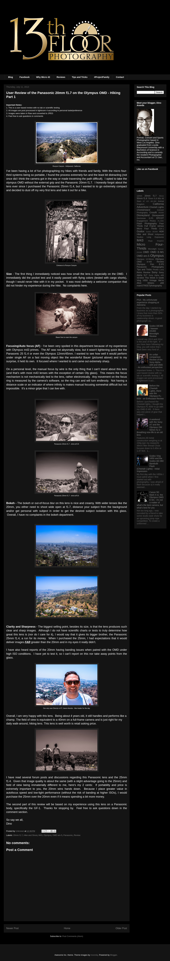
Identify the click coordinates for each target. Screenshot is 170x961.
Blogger (113, 955)
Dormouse (141, 218)
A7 (144, 201)
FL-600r (161, 221)
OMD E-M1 (157, 252)
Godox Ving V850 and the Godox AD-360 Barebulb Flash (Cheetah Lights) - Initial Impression (150, 464)
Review (77, 835)
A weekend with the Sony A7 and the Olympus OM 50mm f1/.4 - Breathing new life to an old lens (150, 427)
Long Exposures (155, 237)
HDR (161, 231)
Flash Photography (147, 223)
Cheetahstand (143, 210)
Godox (140, 231)
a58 (162, 283)
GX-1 (161, 229)
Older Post (121, 928)
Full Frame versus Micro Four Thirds (150, 227)
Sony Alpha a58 (156, 275)
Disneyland (143, 215)
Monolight (152, 249)
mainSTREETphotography (149, 285)
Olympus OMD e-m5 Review (150, 260)
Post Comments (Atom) (72, 936)
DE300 (161, 213)
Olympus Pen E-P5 (150, 264)
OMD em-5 (57, 835)
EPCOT (160, 218)
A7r (147, 201)
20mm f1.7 (18, 835)
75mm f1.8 (152, 198)
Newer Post (12, 928)
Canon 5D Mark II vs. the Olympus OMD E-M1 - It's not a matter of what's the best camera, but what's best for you (150, 500)
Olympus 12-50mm (145, 259)
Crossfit (153, 212)
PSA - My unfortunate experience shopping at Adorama (148, 302)
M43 (40, 835)
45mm (161, 196)
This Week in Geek (154, 278)
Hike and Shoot (30, 835)
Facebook (24, 77)
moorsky (94, 955)
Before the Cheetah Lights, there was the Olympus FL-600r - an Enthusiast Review (150, 392)
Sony (154, 272)
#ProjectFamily (101, 77)
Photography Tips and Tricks (150, 268)
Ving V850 (142, 280)
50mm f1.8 (142, 198)
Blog (10, 77)
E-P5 (151, 218)
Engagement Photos (146, 221)
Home (67, 928)
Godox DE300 (152, 232)
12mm (139, 196)
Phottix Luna (158, 270)
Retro (139, 272)
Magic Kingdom (156, 241)
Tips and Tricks (80, 77)
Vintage (153, 280)
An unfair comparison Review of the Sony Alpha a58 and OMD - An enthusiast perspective (150, 361)
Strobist (140, 278)
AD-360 (153, 201)
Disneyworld (158, 215)
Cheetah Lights (156, 207)
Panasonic (68, 835)
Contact (120, 77)
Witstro (150, 283)
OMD (146, 252)
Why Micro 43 (43, 77)
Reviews (61, 77)
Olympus (47, 835)
